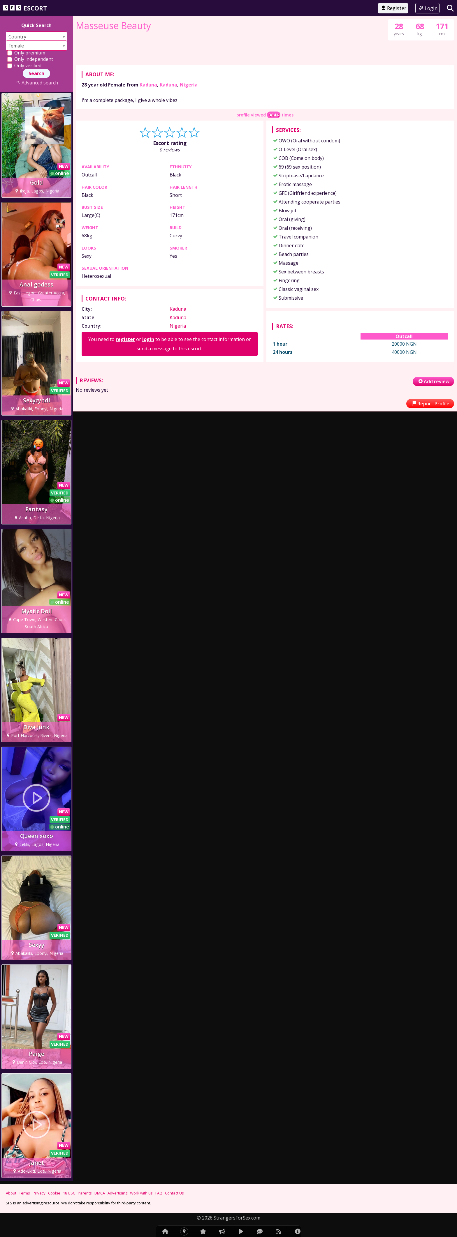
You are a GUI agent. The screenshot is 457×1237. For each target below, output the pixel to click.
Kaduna (148, 260)
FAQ (158, 1193)
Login (427, 8)
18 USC (69, 1193)
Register (393, 8)
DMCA (99, 1193)
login (148, 514)
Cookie (54, 1193)
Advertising (117, 1193)
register (125, 514)
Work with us (141, 1193)
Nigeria (189, 260)
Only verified (24, 65)
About (11, 1193)
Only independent (30, 59)
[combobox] (36, 36)
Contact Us (174, 1193)
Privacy (39, 1193)
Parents (85, 1193)
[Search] (450, 8)
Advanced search (36, 82)
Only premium (26, 53)
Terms (24, 1193)
